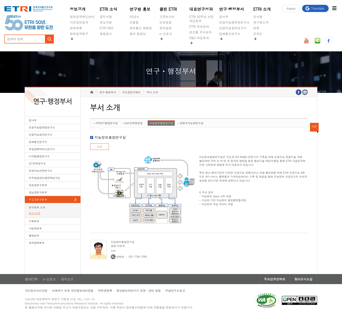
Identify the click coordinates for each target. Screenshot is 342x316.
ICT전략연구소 (37, 163)
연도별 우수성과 (200, 32)
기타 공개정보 (263, 44)
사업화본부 (35, 228)
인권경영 (165, 22)
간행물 (134, 22)
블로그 (317, 40)
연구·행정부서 (231, 9)
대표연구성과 (201, 9)
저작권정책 (105, 290)
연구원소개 (260, 22)
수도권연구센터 (131, 92)
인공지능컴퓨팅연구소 (234, 22)
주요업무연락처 (274, 279)
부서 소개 (34, 213)
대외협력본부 (36, 243)
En (291, 8)
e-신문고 (165, 33)
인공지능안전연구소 (40, 170)
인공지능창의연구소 (233, 28)
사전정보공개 (79, 22)
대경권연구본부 (38, 185)
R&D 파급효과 (199, 38)
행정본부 (34, 235)
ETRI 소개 (262, 9)
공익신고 (165, 44)
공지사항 (106, 16)
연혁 (256, 28)
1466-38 (89, 299)
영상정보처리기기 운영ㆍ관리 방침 (138, 290)
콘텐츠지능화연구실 (191, 123)
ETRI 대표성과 (199, 26)
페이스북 (328, 40)
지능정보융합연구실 (161, 123)
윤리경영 (165, 28)
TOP (314, 126)
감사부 (223, 16)
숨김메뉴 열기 (72, 39)
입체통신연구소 (230, 33)
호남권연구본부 (38, 192)
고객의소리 (167, 16)
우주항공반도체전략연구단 (44, 178)
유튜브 (306, 40)
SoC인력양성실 (134, 123)
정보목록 (76, 28)
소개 (99, 146)
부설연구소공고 (175, 290)
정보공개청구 (79, 33)
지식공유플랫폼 (200, 48)
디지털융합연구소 (39, 156)
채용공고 (106, 33)
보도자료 (106, 22)
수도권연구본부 (38, 199)
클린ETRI (31, 279)
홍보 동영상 (138, 33)
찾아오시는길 (303, 279)
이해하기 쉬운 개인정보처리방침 (73, 290)
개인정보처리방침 (36, 290)
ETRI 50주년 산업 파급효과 (201, 18)
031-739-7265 (138, 256)
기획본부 (34, 221)
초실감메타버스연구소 (234, 44)
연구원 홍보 (140, 9)
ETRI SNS (106, 28)
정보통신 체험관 (141, 28)
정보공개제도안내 (82, 16)
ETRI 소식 (108, 9)
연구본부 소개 (37, 207)
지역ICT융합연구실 (106, 123)
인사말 (257, 16)
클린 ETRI (168, 9)
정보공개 (78, 9)
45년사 (134, 16)
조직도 (257, 33)
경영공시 (76, 44)
